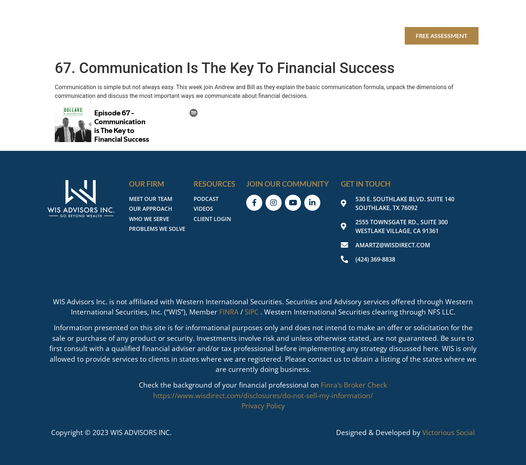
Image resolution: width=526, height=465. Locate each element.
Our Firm (160, 35)
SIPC (252, 312)
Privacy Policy (263, 406)
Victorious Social (448, 432)
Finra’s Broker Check (354, 385)
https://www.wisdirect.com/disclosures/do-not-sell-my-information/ (263, 395)
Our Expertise (217, 35)
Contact (381, 35)
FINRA (229, 312)
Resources (278, 35)
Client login (332, 35)
